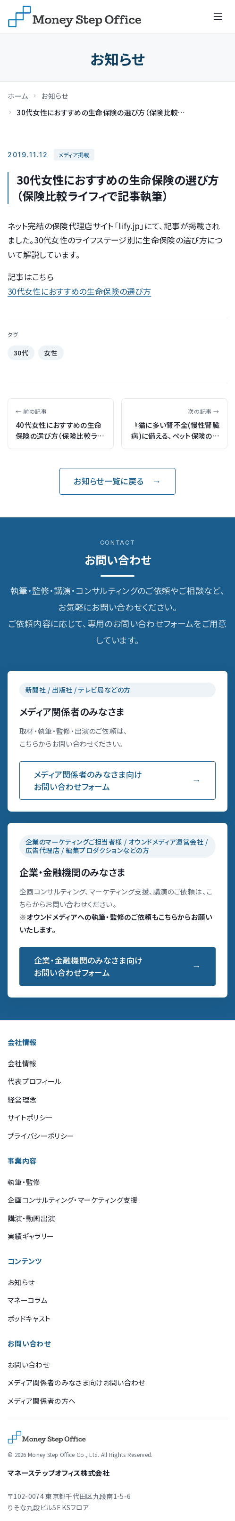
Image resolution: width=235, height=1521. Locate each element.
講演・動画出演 (31, 1218)
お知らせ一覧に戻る (108, 481)
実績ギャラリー (31, 1236)
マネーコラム (28, 1300)
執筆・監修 (24, 1182)
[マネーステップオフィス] (75, 16)
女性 (51, 352)
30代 (21, 352)
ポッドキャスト (29, 1318)
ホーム (18, 96)
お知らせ (54, 96)
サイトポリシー (30, 1117)
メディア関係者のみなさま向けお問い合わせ (76, 1382)
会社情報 (22, 1063)
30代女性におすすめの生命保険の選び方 (79, 291)
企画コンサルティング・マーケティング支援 (73, 1200)
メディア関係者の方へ (42, 1401)
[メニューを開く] (218, 16)
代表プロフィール (35, 1081)
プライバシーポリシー (41, 1136)
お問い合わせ (29, 1364)
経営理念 (22, 1099)
